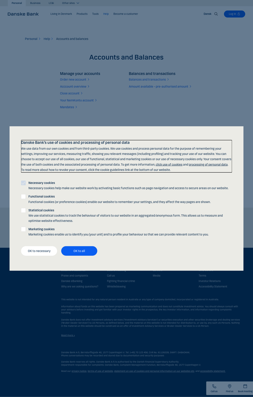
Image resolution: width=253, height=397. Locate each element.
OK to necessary (39, 251)
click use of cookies (169, 164)
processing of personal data (208, 164)
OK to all (79, 251)
